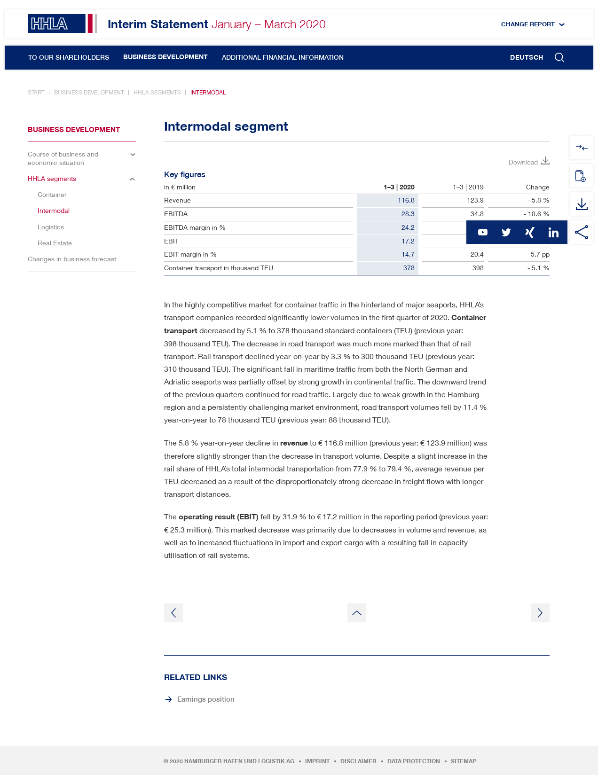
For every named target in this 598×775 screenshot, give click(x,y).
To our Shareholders (68, 57)
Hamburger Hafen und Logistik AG (239, 761)
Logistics (51, 227)
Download (523, 162)
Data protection (413, 761)
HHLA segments (157, 92)
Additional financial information (283, 57)
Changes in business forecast (72, 259)
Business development (165, 57)
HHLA (62, 23)
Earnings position (206, 699)
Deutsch (526, 57)
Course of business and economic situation (63, 158)
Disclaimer (358, 761)
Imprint (317, 761)
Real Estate (55, 243)
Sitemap (463, 761)
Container (52, 194)
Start (36, 92)
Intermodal (208, 92)
